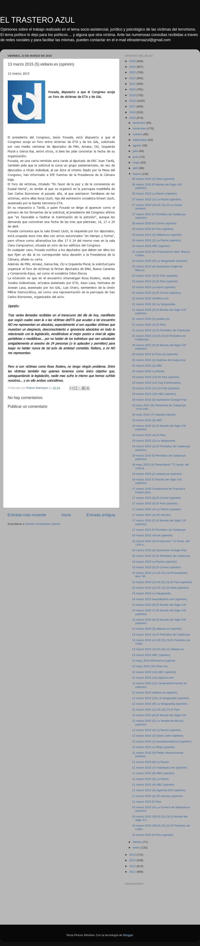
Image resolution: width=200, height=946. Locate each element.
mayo (137, 162)
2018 (133, 100)
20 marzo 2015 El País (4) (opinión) (155, 354)
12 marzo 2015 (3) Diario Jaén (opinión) (157, 735)
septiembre (140, 139)
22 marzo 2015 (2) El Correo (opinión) (156, 292)
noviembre (140, 128)
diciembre (139, 122)
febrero (138, 842)
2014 (133, 854)
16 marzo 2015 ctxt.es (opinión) (152, 535)
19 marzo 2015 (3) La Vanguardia (153, 440)
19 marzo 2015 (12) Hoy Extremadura (156, 382)
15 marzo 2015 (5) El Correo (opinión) (156, 567)
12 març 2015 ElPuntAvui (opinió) (153, 660)
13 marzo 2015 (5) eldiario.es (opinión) (157, 628)
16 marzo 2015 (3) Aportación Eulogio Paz (159, 550)
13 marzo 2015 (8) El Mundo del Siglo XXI (159, 604)
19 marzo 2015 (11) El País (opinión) (156, 388)
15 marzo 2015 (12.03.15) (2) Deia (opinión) (160, 587)
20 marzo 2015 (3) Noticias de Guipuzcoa (159, 360)
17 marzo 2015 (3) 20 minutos (151, 514)
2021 (133, 83)
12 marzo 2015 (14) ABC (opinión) (154, 672)
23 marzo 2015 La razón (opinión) (154, 287)
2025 (133, 61)
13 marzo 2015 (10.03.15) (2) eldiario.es (158, 649)
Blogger (128, 935)
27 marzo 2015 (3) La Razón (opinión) (156, 199)
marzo (137, 174)
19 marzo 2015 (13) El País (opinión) (156, 377)
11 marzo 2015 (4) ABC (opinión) (153, 784)
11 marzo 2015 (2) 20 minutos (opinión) (157, 796)
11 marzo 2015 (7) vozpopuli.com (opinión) (159, 767)
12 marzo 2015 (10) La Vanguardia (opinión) (160, 698)
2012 (133, 866)
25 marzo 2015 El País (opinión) (153, 229)
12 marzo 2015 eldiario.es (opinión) (155, 692)
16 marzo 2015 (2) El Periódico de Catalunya (161, 555)
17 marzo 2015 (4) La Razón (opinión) (156, 509)
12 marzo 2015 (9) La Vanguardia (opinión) (159, 703)
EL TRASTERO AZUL (37, 20)
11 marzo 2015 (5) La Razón (150, 779)
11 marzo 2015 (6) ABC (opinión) (153, 773)
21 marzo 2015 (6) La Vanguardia (153, 304)
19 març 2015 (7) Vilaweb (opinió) (153, 414)
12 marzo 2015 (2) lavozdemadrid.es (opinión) (161, 741)
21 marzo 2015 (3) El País (149, 324)
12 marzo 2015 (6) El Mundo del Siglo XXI (159, 715)
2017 (133, 106)
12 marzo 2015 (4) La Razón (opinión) (156, 730)
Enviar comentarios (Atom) (43, 524)
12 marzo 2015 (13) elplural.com (153, 677)
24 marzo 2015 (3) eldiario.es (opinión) (157, 234)
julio (136, 151)
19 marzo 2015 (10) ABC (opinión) (154, 393)
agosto (137, 145)
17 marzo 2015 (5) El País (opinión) (155, 503)
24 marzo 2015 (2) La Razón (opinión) (156, 240)
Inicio (66, 515)
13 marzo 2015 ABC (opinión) (151, 655)
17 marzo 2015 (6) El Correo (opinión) (156, 497)
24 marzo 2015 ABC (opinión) (151, 246)
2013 (133, 860)
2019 (133, 95)
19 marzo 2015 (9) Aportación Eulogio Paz (159, 399)
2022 (133, 78)
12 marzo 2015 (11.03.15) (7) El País (156, 709)
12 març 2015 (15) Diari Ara (150, 666)
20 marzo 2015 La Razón (148, 371)
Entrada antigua (100, 515)
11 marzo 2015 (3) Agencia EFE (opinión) (158, 790)
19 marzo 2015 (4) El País (149, 435)
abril (136, 168)
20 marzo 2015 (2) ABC (147, 365)
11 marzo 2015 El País (147, 801)
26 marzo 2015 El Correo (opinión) (154, 223)
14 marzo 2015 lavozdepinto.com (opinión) (159, 599)
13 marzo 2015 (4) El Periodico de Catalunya (161, 634)
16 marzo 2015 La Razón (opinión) (154, 561)
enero (137, 847)
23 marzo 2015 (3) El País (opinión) (155, 275)
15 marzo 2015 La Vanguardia (151, 593)
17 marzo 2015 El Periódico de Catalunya (159, 529)
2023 (133, 72)
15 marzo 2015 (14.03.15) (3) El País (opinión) (162, 582)
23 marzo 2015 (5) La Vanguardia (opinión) (159, 260)
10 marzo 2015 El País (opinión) (153, 834)
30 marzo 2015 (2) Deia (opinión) (153, 178)
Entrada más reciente (27, 515)
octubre (138, 134)
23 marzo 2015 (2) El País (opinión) (155, 281)
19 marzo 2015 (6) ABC (147, 420)
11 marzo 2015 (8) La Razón (150, 762)
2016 (133, 112)
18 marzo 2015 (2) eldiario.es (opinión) (157, 473)
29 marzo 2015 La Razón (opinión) (154, 193)
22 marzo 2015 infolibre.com (150, 298)
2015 (133, 117)
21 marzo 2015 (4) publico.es (151, 318)
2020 (133, 89)
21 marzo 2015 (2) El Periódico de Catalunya (161, 330)
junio (136, 156)
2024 (133, 66)
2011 (133, 871)
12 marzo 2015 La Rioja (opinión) (153, 747)
